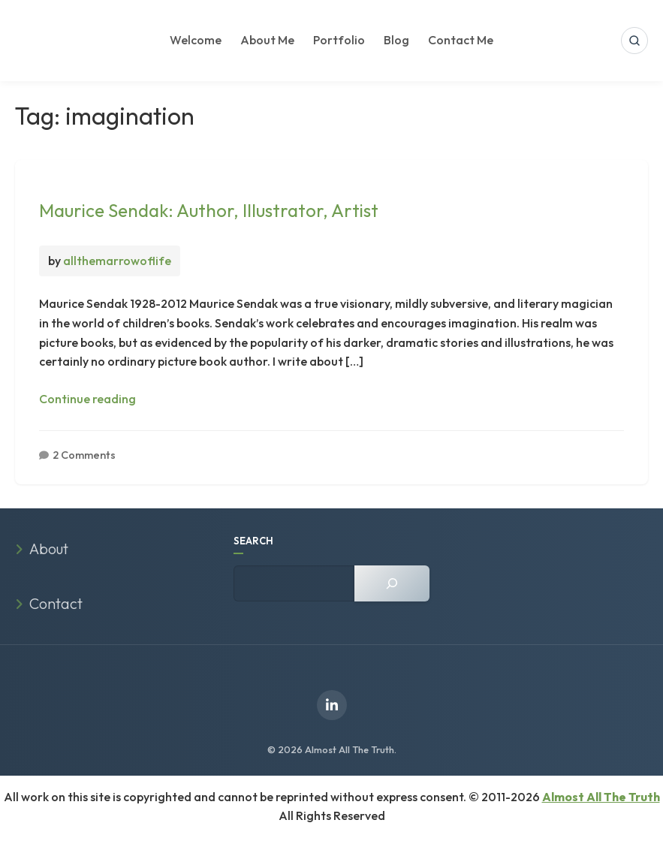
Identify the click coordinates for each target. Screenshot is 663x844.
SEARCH (253, 541)
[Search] (391, 583)
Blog (396, 39)
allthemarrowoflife (117, 260)
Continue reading (87, 398)
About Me (267, 39)
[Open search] (634, 40)
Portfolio (339, 39)
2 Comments (84, 455)
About (48, 548)
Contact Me (460, 39)
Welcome (196, 39)
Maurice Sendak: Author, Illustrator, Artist (208, 210)
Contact (56, 603)
